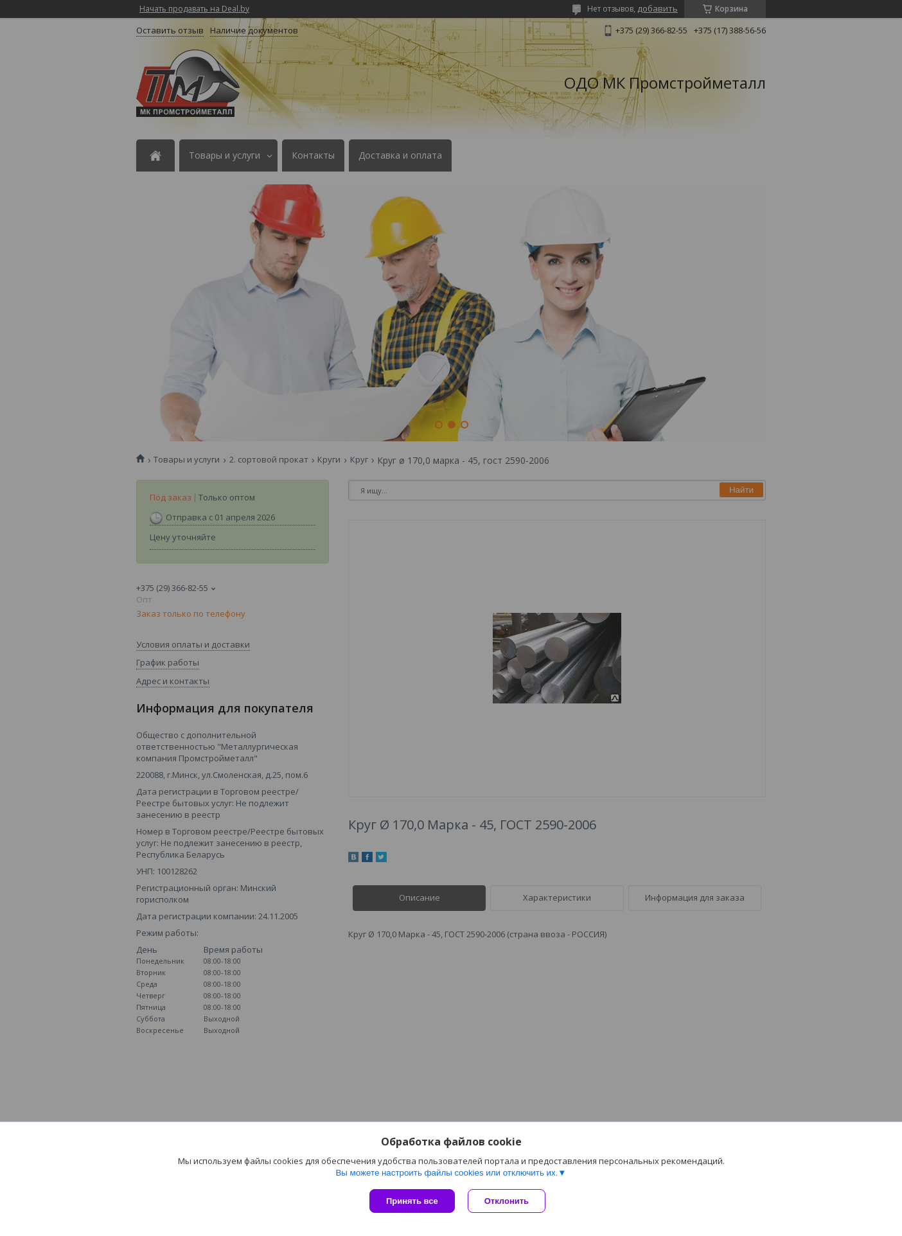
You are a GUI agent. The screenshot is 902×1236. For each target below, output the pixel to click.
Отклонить (506, 1201)
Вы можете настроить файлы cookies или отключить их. (446, 1173)
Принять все (412, 1201)
